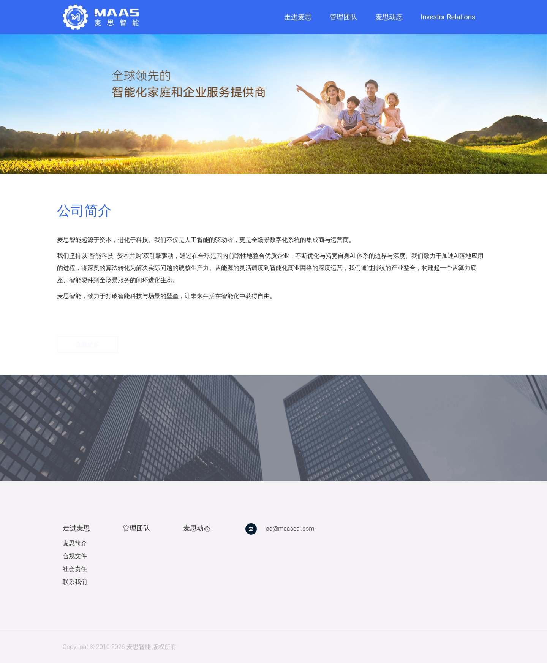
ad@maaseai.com (290, 528)
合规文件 (75, 556)
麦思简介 (75, 543)
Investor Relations (448, 17)
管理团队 (343, 17)
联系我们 (75, 582)
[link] (101, 17)
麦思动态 (389, 17)
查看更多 (87, 329)
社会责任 (75, 569)
